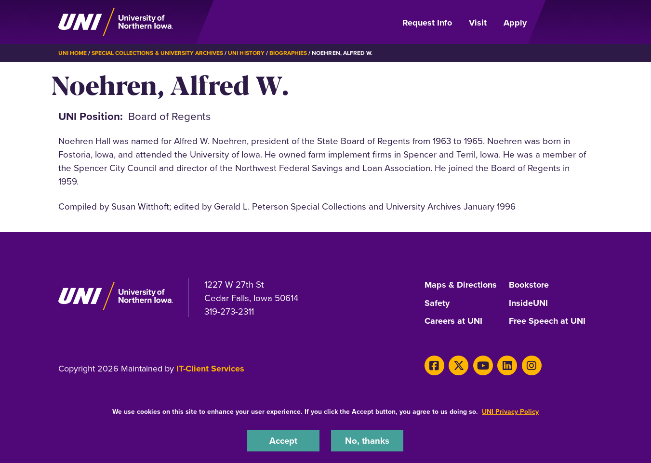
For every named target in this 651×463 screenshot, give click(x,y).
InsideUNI (528, 303)
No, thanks (367, 440)
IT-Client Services (210, 368)
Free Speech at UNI (547, 321)
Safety (437, 303)
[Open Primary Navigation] (565, 22)
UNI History (246, 53)
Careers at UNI (453, 321)
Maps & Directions (461, 285)
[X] (458, 365)
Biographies (288, 53)
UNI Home (72, 53)
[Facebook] (434, 365)
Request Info (427, 22)
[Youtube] (483, 365)
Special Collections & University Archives (157, 53)
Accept (283, 440)
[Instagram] (532, 365)
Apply (515, 22)
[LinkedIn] (507, 365)
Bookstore (529, 285)
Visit (478, 22)
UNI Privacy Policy (510, 412)
